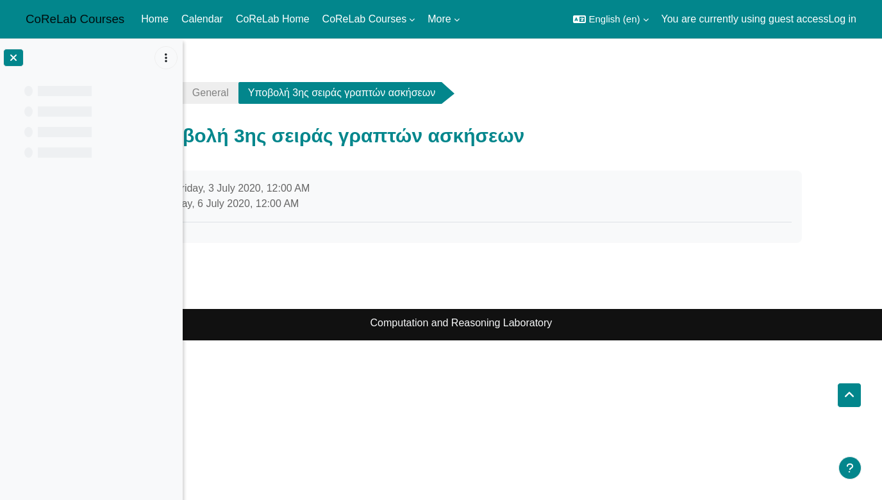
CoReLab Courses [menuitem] (364, 18)
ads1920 (226, 92)
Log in (842, 18)
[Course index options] (166, 57)
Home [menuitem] (155, 18)
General (297, 92)
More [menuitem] (439, 18)
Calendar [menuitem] (202, 18)
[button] (610, 19)
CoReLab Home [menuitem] (273, 18)
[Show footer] (849, 467)
